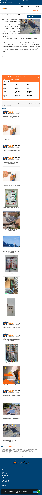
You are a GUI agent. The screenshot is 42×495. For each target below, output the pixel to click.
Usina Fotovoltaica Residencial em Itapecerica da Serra (11, 230)
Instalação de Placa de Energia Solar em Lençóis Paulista (11, 163)
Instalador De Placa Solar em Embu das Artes (11, 418)
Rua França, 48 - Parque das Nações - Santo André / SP (11, 0)
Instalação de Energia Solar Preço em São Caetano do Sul (11, 252)
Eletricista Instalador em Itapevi (11, 139)
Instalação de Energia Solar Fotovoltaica (30, 449)
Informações (5, 473)
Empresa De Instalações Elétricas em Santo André (11, 296)
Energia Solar (36, 10)
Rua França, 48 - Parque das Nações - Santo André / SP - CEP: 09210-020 (19, 488)
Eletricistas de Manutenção (6, 453)
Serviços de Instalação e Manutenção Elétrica (22, 450)
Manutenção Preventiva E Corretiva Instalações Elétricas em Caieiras (11, 274)
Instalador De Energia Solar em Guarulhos (11, 384)
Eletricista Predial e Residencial (7, 452)
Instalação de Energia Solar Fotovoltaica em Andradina (11, 441)
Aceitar (35, 491)
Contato (37, 6)
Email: (22, 55)
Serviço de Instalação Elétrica (6, 449)
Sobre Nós (4, 471)
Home (12, 6)
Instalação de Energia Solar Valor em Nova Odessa (11, 117)
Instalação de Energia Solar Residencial (8, 450)
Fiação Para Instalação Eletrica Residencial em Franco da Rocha (11, 186)
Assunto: (23, 59)
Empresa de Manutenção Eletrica (28, 453)
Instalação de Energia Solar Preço (17, 449)
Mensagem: (4, 63)
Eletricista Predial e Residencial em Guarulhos (11, 363)
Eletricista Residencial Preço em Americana (11, 327)
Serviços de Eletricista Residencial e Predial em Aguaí (11, 151)
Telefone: (4, 59)
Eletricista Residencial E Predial (26, 452)
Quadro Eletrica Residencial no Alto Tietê (11, 207)
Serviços (30, 6)
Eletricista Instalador (15, 451)
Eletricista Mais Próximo (23, 451)
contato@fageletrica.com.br (6, 2)
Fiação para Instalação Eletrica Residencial (8, 456)
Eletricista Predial (31, 451)
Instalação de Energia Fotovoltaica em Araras (11, 395)
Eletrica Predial (33, 450)
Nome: (3, 55)
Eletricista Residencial (16, 452)
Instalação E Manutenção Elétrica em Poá (11, 316)
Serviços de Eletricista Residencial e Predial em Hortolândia (11, 340)
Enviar (21, 73)
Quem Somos (20, 6)
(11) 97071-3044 (27, 0)
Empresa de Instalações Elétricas (16, 453)
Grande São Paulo (6, 81)
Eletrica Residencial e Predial (6, 451)
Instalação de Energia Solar (20, 456)
